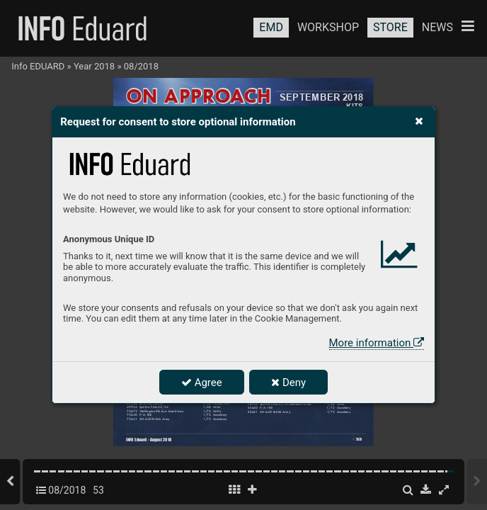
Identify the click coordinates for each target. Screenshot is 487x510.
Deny (288, 382)
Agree (201, 382)
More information (376, 342)
